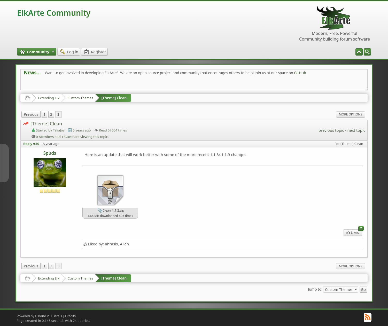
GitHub (300, 72)
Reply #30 (31, 143)
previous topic (331, 130)
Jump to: (315, 289)
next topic (356, 130)
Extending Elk (48, 98)
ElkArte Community (53, 12)
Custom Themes (80, 98)
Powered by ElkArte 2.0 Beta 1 (39, 316)
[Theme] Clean (114, 97)
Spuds (49, 153)
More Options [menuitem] (350, 114)
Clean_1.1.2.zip (110, 211)
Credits (70, 316)
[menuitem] (367, 52)
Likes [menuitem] (354, 232)
